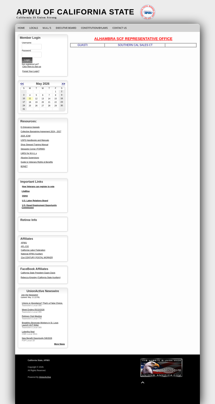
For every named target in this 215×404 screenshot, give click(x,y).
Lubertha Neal (28, 332)
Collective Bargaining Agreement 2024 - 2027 (41, 131)
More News (59, 344)
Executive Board (66, 27)
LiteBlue (26, 191)
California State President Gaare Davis (38, 273)
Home (21, 27)
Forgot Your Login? (30, 71)
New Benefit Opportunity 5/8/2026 (37, 338)
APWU (24, 243)
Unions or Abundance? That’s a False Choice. (42, 303)
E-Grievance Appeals (30, 127)
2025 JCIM (25, 136)
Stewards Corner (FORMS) (33, 149)
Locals (33, 27)
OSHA (25, 196)
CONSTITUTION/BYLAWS (94, 27)
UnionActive (45, 377)
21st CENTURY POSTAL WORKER (37, 257)
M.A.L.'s (46, 27)
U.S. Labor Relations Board (35, 200)
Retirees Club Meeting (32, 316)
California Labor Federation (33, 250)
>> (63, 83)
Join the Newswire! (29, 295)
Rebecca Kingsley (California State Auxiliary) (40, 277)
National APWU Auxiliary (32, 254)
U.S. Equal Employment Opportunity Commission (39, 206)
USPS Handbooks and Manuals (35, 140)
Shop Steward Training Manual (34, 144)
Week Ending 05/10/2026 (33, 310)
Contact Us (119, 27)
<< (22, 83)
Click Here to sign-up (31, 66)
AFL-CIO (25, 246)
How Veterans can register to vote (38, 186)
